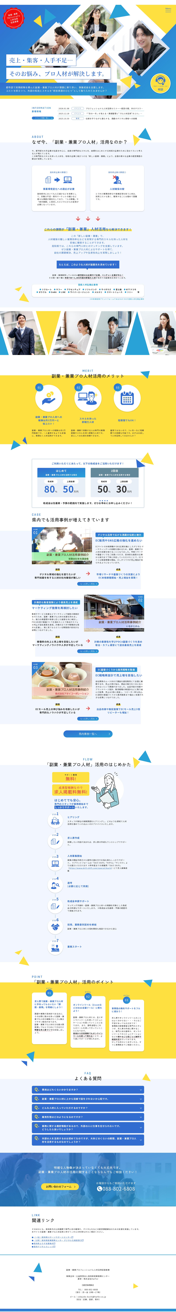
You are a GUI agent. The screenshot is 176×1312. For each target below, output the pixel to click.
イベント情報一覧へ (42, 118)
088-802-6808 (119, 1189)
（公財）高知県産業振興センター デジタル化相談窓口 (58, 1240)
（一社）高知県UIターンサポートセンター (52, 1237)
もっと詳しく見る (87, 584)
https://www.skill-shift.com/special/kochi (90, 868)
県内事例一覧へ (88, 733)
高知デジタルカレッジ (43, 1247)
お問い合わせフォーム (59, 1187)
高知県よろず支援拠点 (43, 1244)
